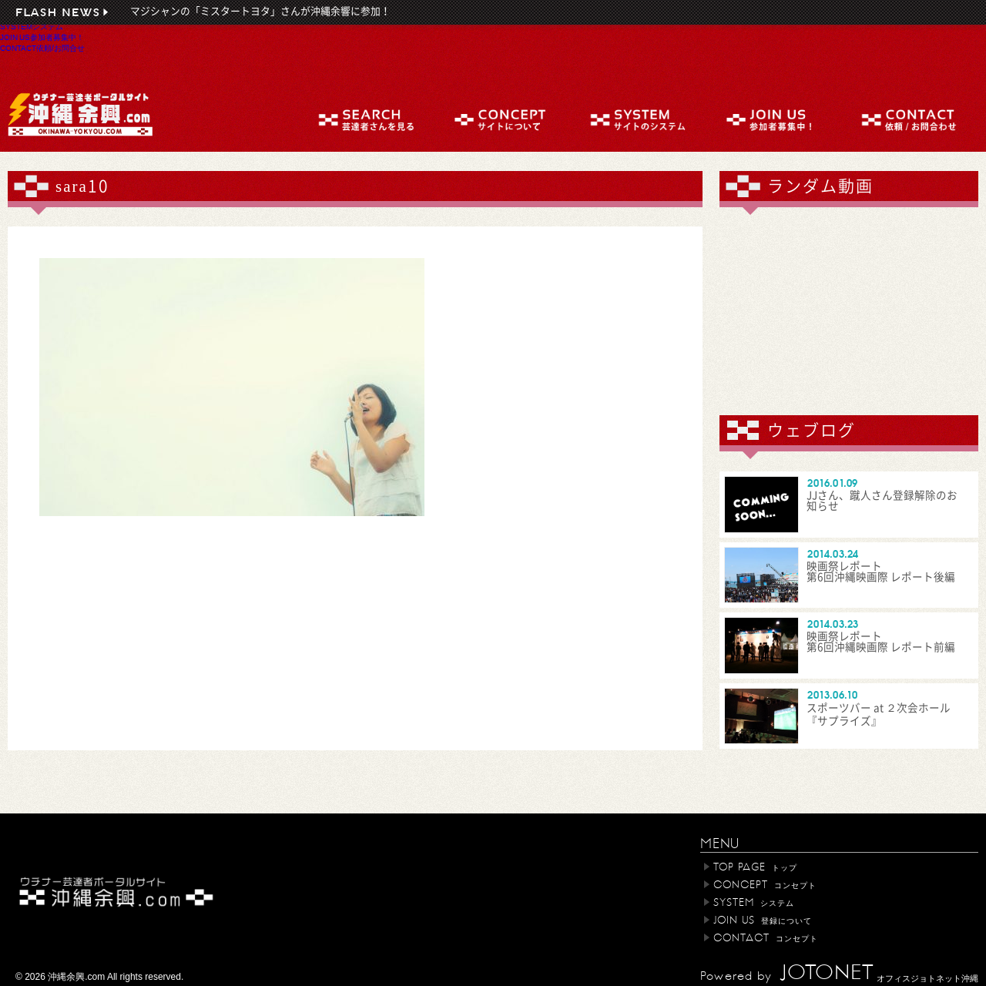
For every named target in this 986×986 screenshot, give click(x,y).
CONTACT (42, 48)
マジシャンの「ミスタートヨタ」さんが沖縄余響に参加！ (260, 11)
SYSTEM (31, 26)
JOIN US (42, 37)
